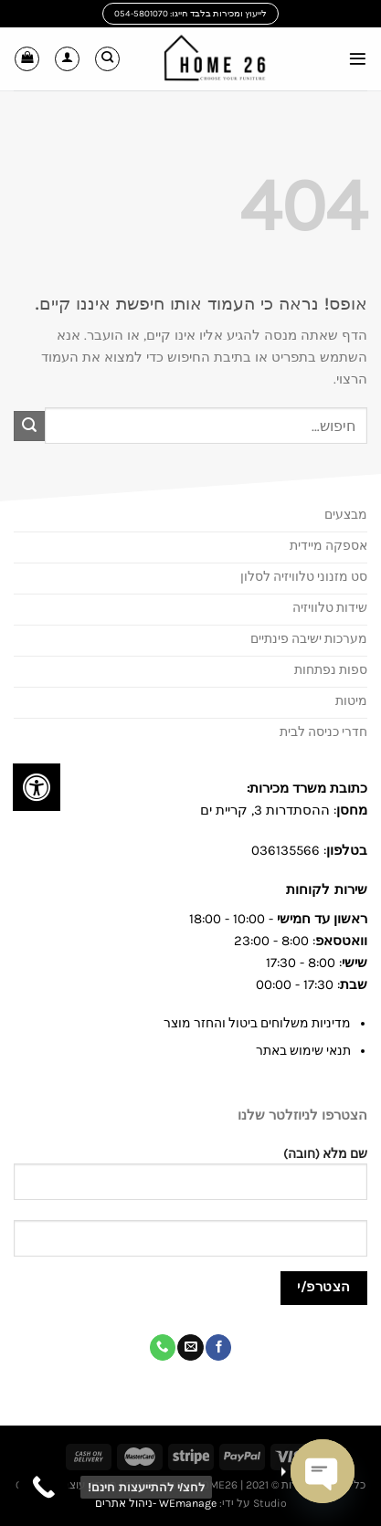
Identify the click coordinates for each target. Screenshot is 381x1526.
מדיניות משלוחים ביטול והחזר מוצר (257, 1023)
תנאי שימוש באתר (303, 1051)
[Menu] (357, 58)
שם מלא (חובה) (190, 1181)
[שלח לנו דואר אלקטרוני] (190, 1347)
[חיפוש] (107, 59)
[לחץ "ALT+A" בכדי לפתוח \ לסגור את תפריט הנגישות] (36, 787)
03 (259, 850)
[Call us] (162, 1347)
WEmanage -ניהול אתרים (156, 1503)
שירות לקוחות (324, 889)
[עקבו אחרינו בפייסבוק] (218, 1347)
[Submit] (29, 426)
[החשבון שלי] (67, 59)
